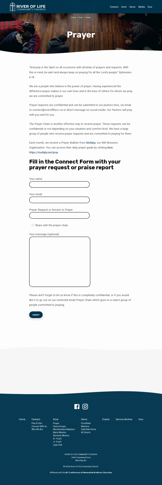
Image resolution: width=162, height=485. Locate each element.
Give (150, 6)
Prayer (88, 17)
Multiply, (91, 142)
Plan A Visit (37, 423)
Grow (124, 6)
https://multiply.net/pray (43, 152)
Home (73, 17)
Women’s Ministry (61, 435)
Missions (85, 426)
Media (141, 6)
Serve (132, 6)
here (110, 147)
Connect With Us (39, 426)
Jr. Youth (57, 442)
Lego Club (57, 445)
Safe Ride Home (88, 429)
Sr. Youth (57, 438)
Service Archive (124, 419)
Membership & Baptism (64, 429)
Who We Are (37, 429)
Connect (114, 6)
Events (106, 419)
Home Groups (59, 426)
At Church (85, 432)
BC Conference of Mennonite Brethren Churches (89, 472)
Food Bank (86, 423)
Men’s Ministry (59, 432)
